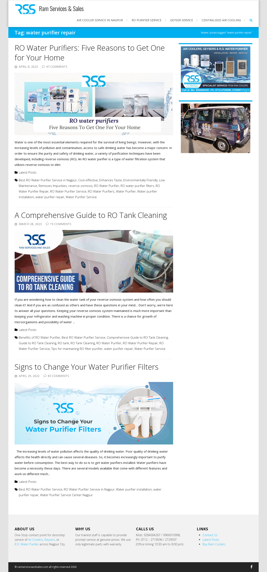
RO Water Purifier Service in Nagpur (89, 489)
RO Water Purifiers (101, 191)
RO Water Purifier (106, 186)
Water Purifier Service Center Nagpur (66, 495)
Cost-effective (88, 180)
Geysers (49, 540)
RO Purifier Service (146, 20)
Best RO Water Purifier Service (83, 337)
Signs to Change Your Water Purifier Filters (87, 367)
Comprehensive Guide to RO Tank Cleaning (137, 337)
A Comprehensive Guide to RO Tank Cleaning (91, 215)
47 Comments (56, 67)
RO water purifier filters (137, 186)
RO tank (63, 343)
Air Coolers (35, 540)
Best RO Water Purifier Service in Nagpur (48, 180)
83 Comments (58, 376)
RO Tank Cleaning (83, 343)
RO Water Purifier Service (68, 191)
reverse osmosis (80, 186)
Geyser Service (181, 20)
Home (204, 32)
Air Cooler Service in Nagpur (100, 20)
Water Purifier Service (81, 197)
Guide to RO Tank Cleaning (37, 343)
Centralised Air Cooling (221, 20)
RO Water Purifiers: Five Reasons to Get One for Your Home (90, 53)
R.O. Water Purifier (27, 544)
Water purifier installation (134, 489)
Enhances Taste (110, 180)
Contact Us (210, 535)
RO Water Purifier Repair (140, 343)
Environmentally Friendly (140, 180)
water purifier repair (49, 197)
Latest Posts (28, 172)
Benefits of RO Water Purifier (39, 337)
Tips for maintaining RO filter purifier (77, 349)
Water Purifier (126, 191)
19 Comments (60, 224)
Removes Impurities (53, 186)
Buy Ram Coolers (214, 544)
